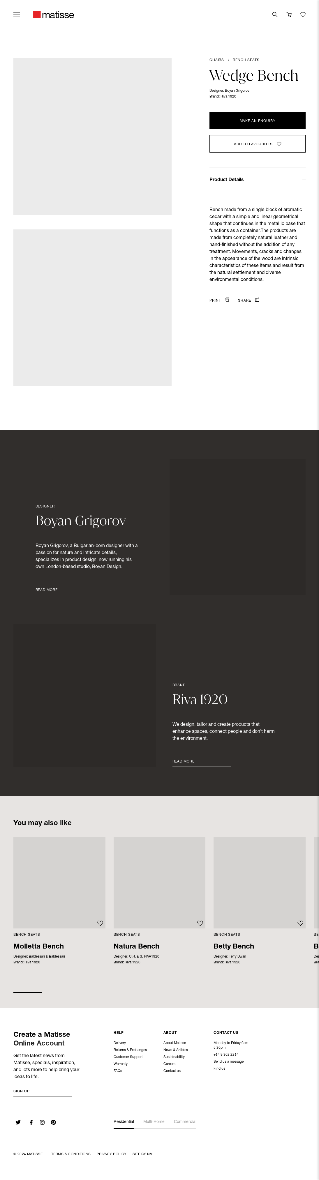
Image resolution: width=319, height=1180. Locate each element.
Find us (219, 1069)
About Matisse (174, 1043)
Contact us (172, 1071)
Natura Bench (136, 947)
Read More (47, 590)
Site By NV (142, 1154)
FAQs (118, 1071)
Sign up (21, 1091)
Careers (169, 1064)
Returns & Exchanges (130, 1050)
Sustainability (174, 1057)
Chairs (216, 60)
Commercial (185, 1122)
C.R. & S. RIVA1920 (144, 956)
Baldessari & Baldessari (47, 956)
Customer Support (128, 1057)
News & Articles (175, 1050)
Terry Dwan (237, 956)
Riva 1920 (228, 96)
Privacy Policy (112, 1154)
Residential (124, 1122)
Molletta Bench (38, 947)
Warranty (121, 1064)
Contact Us (226, 1033)
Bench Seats (246, 60)
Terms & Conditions (71, 1154)
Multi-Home (154, 1122)
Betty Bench (234, 947)
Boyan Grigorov (237, 91)
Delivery (120, 1043)
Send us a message (229, 1062)
